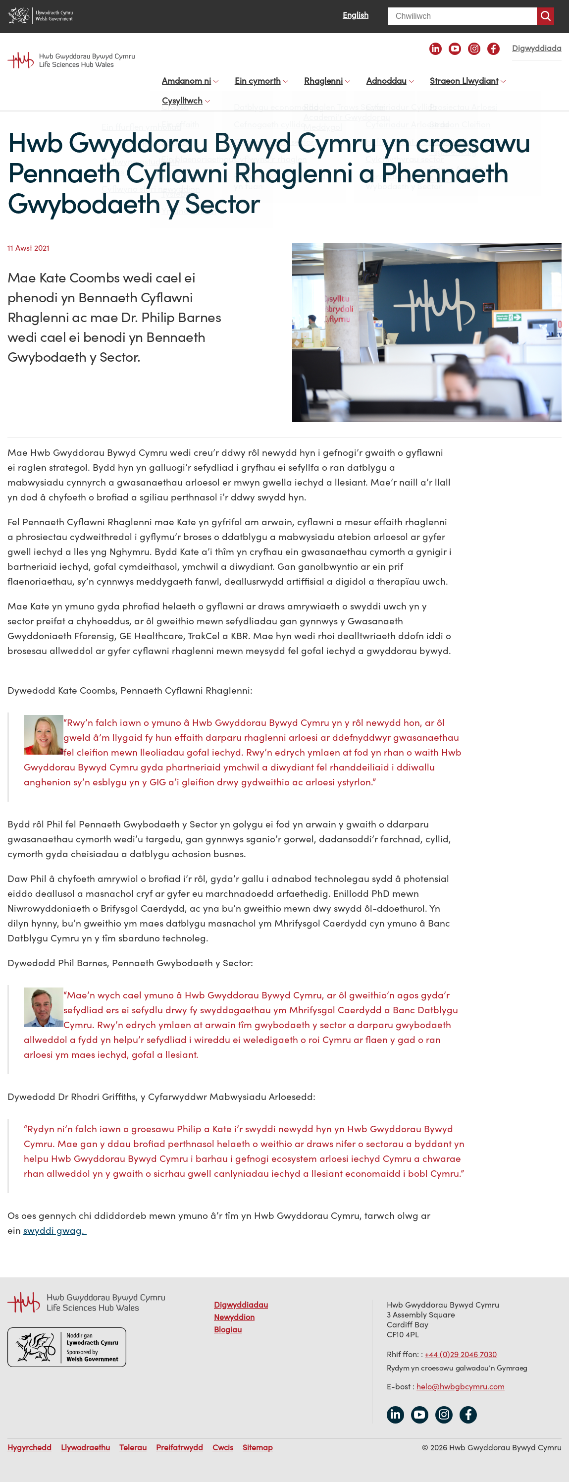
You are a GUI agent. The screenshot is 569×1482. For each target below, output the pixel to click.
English (355, 15)
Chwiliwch (545, 16)
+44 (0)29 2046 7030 (461, 1344)
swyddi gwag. (55, 1220)
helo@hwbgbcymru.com (460, 1376)
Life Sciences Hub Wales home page (71, 60)
